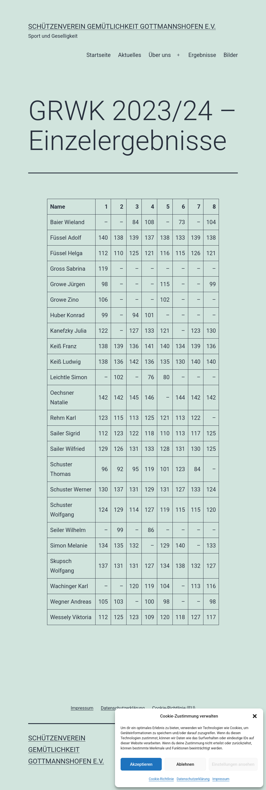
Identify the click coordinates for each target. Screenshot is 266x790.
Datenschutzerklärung (193, 779)
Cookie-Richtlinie (161, 779)
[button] (255, 716)
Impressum (220, 779)
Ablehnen (185, 764)
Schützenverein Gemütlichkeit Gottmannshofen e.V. (122, 26)
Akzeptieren (141, 764)
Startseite (99, 55)
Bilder (230, 55)
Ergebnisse (202, 55)
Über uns (159, 55)
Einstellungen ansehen (233, 764)
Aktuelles (129, 55)
